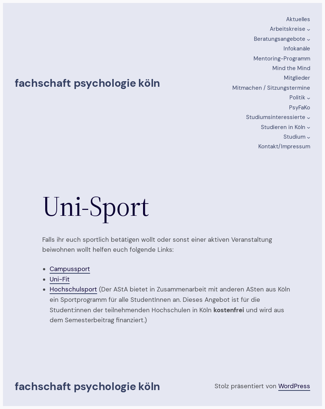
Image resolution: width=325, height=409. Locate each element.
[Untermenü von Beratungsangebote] (308, 39)
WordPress (294, 386)
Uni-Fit (60, 279)
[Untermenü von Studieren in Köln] (308, 127)
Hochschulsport (73, 289)
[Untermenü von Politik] (308, 98)
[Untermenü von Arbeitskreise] (308, 29)
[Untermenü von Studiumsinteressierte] (308, 117)
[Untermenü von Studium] (308, 137)
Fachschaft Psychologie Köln (87, 83)
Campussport (70, 269)
